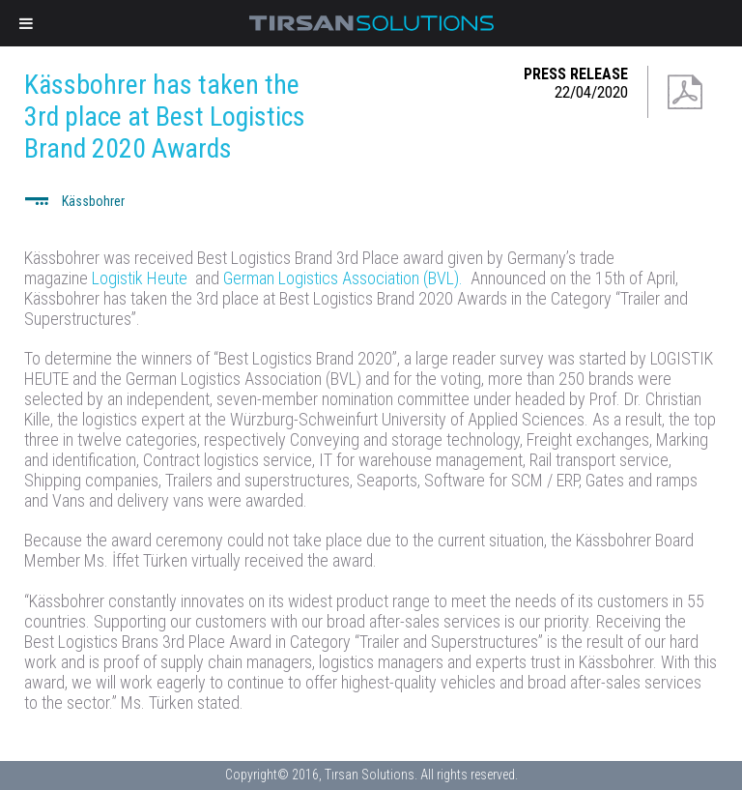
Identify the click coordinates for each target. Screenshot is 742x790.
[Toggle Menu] (26, 23)
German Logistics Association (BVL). (345, 278)
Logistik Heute (139, 278)
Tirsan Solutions (371, 23)
